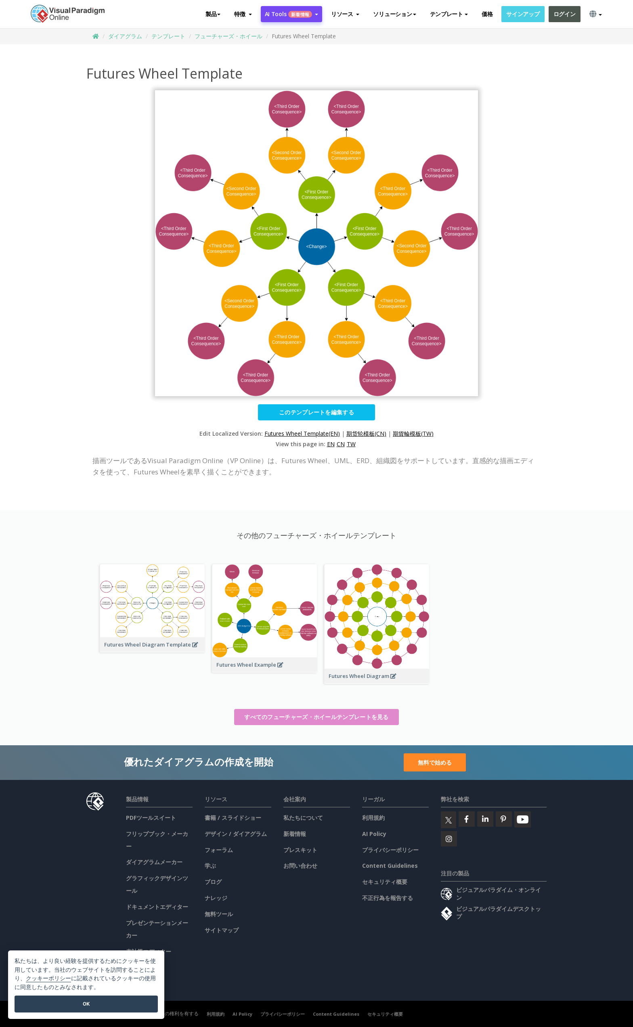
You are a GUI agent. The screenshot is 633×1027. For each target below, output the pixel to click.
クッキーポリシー (48, 978)
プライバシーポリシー (390, 850)
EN (331, 444)
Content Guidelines (390, 865)
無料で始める (435, 762)
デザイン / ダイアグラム (236, 834)
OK (86, 1004)
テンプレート (168, 36)
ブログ (213, 882)
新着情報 (294, 834)
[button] (242, 14)
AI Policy (374, 834)
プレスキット (300, 850)
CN (341, 444)
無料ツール (219, 914)
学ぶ (210, 865)
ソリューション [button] (394, 14)
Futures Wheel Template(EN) (302, 433)
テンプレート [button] (449, 14)
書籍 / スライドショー (233, 817)
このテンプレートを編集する (316, 412)
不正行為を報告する (387, 898)
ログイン (564, 14)
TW (351, 444)
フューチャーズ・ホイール (228, 36)
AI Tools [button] (291, 14)
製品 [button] (212, 14)
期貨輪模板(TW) (413, 433)
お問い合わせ (300, 865)
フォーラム (219, 850)
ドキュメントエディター (157, 907)
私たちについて (303, 817)
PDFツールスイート (151, 817)
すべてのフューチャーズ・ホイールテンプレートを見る (316, 717)
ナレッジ (216, 898)
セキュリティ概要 (384, 882)
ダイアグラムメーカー (154, 862)
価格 (487, 14)
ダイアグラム (125, 36)
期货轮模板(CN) (366, 433)
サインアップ (522, 14)
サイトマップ (222, 930)
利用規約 (373, 817)
